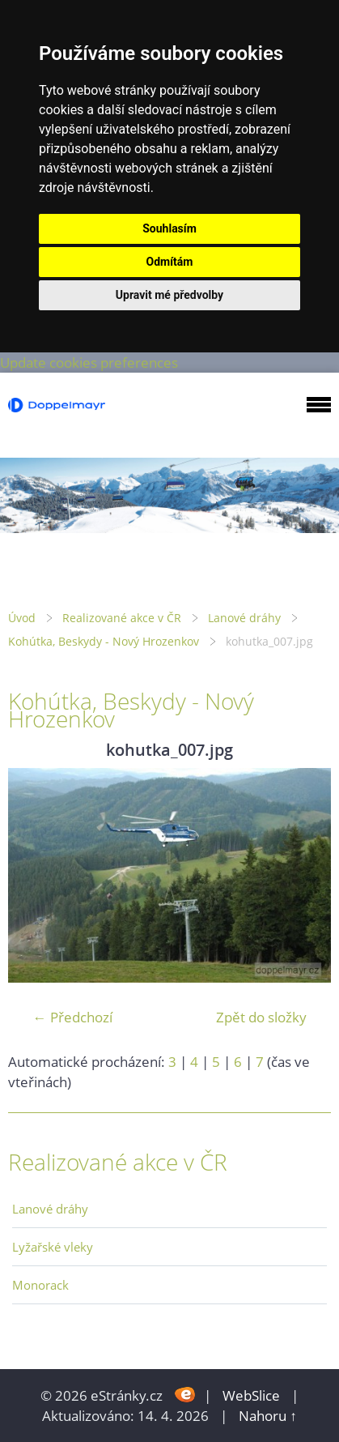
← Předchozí (72, 1017)
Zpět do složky (261, 1017)
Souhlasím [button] (169, 228)
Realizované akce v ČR (121, 617)
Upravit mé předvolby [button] (169, 294)
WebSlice (251, 1395)
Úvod (22, 617)
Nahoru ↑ (268, 1415)
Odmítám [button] (169, 261)
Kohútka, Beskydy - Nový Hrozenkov (103, 641)
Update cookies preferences (89, 362)
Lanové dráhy (244, 617)
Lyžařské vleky (52, 1247)
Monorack (40, 1285)
